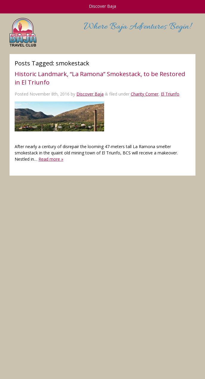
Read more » (50, 159)
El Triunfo (170, 94)
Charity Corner (144, 94)
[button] (59, 116)
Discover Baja (90, 94)
